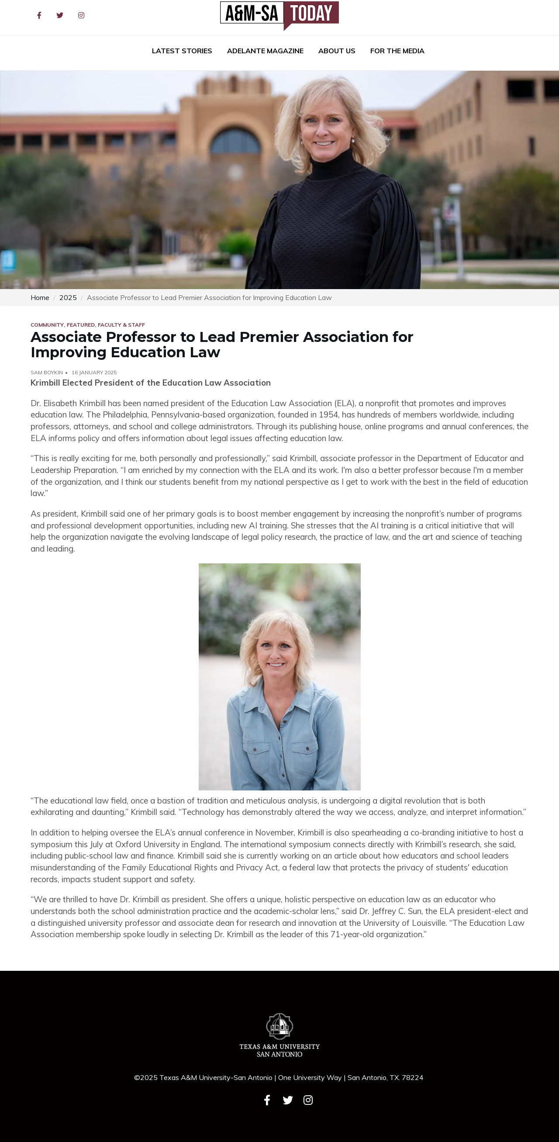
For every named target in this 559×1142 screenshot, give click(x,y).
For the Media (397, 50)
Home (40, 297)
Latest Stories (182, 50)
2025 (68, 297)
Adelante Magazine (265, 50)
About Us (336, 50)
